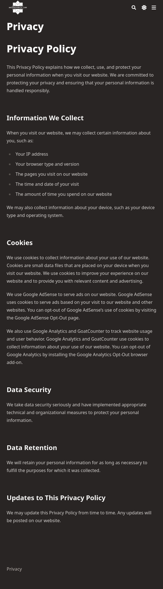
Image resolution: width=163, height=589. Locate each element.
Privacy (14, 569)
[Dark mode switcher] (144, 7)
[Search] (134, 7)
